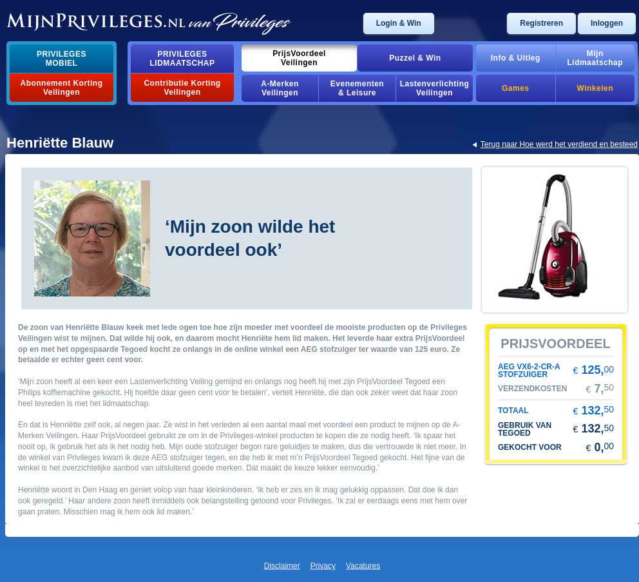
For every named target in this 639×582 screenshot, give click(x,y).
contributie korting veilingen (182, 88)
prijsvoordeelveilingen (299, 58)
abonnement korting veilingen (62, 88)
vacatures (363, 565)
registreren (541, 23)
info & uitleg (515, 58)
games (515, 88)
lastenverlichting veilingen (435, 88)
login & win (398, 23)
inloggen (607, 23)
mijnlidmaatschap (595, 58)
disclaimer (282, 565)
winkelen (595, 88)
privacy (323, 565)
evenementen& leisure (357, 88)
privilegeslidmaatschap (182, 59)
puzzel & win (415, 58)
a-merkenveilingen (280, 88)
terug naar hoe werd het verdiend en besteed (559, 144)
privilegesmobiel (61, 59)
